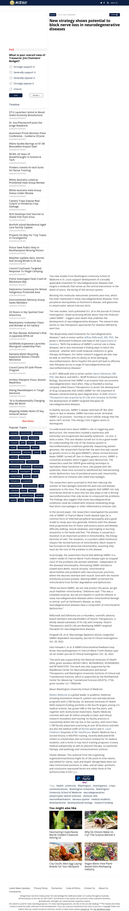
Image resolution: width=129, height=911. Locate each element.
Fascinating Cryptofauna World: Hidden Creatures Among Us (63, 834)
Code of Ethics (77, 888)
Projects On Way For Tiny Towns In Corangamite (27, 236)
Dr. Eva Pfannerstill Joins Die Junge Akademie (25, 124)
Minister (35, 447)
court (21, 500)
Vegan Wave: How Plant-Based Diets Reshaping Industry (99, 866)
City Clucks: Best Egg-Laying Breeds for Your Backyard (65, 865)
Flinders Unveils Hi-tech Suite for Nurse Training (26, 169)
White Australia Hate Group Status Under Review (25, 192)
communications (58, 789)
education (26, 466)
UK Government (30, 486)
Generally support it (25, 72)
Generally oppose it (24, 77)
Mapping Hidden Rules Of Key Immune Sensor (26, 413)
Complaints (15, 891)
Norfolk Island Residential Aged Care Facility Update (27, 226)
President (14, 495)
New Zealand (16, 486)
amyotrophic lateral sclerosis (65, 795)
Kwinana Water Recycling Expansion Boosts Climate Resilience (24, 357)
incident (39, 500)
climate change (27, 495)
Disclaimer (60, 888)
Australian (34, 438)
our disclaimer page (102, 909)
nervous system (80, 799)
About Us (110, 888)
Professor (41, 443)
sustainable (27, 481)
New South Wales (17, 462)
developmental (57, 802)
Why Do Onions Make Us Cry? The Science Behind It (100, 833)
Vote (16, 95)
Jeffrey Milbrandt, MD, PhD (99, 337)
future (23, 490)
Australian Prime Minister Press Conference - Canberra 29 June (27, 135)
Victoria (31, 443)
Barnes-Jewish (89, 728)
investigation (100, 785)
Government (26, 433)
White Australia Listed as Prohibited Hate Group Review (26, 181)
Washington (84, 785)
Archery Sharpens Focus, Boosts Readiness (27, 381)
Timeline (14, 104)
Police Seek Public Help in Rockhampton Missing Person (26, 249)
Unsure (18, 88)
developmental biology (80, 802)
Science (52, 15)
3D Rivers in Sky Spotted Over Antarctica (26, 313)
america (39, 495)
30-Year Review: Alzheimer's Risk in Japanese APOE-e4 (28, 334)
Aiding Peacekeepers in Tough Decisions (26, 392)
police (24, 438)
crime (35, 476)
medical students (100, 799)
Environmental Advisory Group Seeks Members (27, 301)
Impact (13, 500)
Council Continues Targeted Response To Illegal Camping (26, 270)
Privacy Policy (43, 888)
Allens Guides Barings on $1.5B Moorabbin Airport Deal (27, 145)
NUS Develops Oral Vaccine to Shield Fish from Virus (26, 215)
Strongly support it (24, 66)
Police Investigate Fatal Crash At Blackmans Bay (27, 280)
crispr (112, 785)
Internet (29, 500)
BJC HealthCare (82, 732)
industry (14, 471)
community (15, 438)
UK (44, 452)
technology (38, 466)
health (59, 785)
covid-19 (14, 457)
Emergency (15, 481)
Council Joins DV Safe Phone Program (25, 369)
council (36, 452)
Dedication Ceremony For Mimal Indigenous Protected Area (28, 291)
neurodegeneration (93, 792)
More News (28, 421)
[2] (101, 903)
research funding (103, 802)
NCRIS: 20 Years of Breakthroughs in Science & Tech (25, 157)
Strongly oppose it (24, 83)
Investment (15, 466)
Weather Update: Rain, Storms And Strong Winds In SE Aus (26, 259)
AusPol (36, 471)
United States (16, 476)
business (27, 452)
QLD (41, 486)
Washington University (81, 789)
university (70, 785)
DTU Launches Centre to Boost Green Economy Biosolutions (27, 114)
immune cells (90, 795)
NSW (23, 443)
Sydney (32, 490)
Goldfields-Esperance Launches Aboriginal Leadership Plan (27, 345)
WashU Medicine (58, 694)
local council (25, 457)
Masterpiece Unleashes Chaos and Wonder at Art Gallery (26, 324)
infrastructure (33, 462)
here (74, 771)
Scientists (14, 490)
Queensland (15, 452)
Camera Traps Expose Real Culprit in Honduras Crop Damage (24, 203)
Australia (14, 433)
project (27, 476)
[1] (100, 903)
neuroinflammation (59, 799)
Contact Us (95, 888)
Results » (36, 95)
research (14, 443)
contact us (85, 909)
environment (24, 447)
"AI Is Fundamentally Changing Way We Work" (27, 402)
